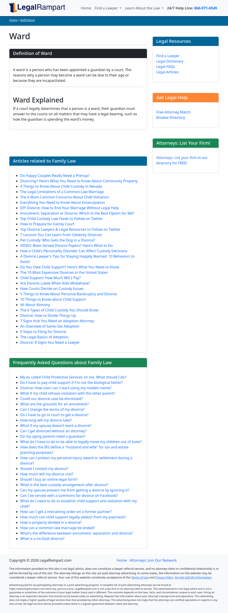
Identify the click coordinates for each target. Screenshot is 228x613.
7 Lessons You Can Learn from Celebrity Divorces (61, 234)
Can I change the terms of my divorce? (52, 409)
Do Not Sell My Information (193, 577)
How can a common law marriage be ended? (57, 527)
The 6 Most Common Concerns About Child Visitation (64, 197)
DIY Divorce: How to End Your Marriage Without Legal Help (69, 207)
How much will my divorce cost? (46, 474)
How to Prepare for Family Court (47, 224)
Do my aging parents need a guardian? (52, 436)
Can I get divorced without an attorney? (53, 430)
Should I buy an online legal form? (48, 479)
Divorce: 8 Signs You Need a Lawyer (50, 342)
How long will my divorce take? (46, 420)
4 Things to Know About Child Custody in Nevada (61, 186)
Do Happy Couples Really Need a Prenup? (55, 175)
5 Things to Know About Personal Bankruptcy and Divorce (68, 293)
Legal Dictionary (169, 61)
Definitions (27, 20)
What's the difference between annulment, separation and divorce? (76, 533)
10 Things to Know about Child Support (53, 299)
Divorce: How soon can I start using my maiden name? (65, 387)
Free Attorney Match (173, 112)
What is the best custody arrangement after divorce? (64, 484)
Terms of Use (140, 577)
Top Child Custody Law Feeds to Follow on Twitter (61, 218)
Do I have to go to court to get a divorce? (54, 414)
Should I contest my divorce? (44, 468)
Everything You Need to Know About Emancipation (62, 202)
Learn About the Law (143, 8)
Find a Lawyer (107, 8)
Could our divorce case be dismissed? (51, 398)
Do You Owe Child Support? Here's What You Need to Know (69, 267)
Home (86, 8)
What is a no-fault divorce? (42, 538)
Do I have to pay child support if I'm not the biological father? (71, 382)
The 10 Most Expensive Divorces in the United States (64, 272)
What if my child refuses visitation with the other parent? (67, 393)
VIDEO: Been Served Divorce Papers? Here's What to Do (66, 245)
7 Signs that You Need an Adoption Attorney (57, 320)
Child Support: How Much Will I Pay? (50, 277)
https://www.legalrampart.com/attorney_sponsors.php (41, 588)
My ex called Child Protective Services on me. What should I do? (73, 377)
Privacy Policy (164, 577)
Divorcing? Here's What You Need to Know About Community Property (79, 180)
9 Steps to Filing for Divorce (43, 331)
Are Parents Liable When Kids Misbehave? (55, 283)
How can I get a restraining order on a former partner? (66, 511)
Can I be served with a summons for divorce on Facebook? (69, 495)
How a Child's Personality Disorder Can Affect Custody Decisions (73, 250)
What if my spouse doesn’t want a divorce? (55, 425)
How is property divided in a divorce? (51, 522)
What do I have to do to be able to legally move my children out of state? (81, 441)
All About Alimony (35, 304)
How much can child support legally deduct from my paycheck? (73, 517)
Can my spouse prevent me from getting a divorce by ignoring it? (74, 490)
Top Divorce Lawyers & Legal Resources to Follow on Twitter (70, 229)
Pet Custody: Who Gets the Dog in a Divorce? (57, 240)
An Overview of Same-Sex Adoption (49, 326)
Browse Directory (170, 117)
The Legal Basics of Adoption (44, 337)
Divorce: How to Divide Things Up (48, 315)
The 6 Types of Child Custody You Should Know (59, 310)
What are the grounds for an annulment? (54, 404)
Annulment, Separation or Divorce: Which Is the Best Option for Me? (77, 213)
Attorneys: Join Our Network (153, 560)
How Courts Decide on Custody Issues (52, 288)
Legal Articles (167, 72)
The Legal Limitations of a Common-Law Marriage (62, 191)
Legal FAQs (165, 66)
